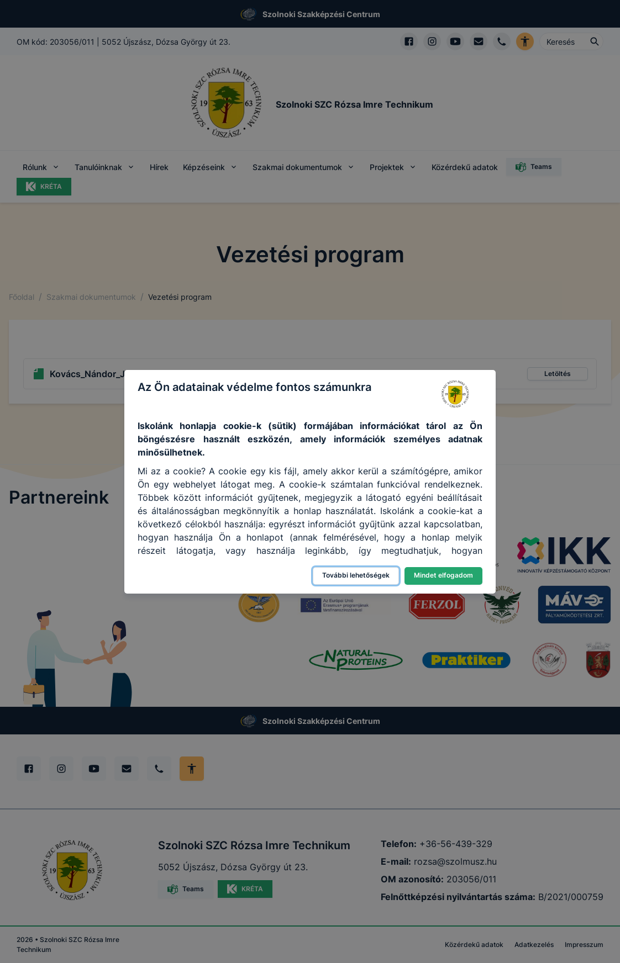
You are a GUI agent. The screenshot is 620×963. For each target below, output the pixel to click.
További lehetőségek (356, 575)
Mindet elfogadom (443, 575)
